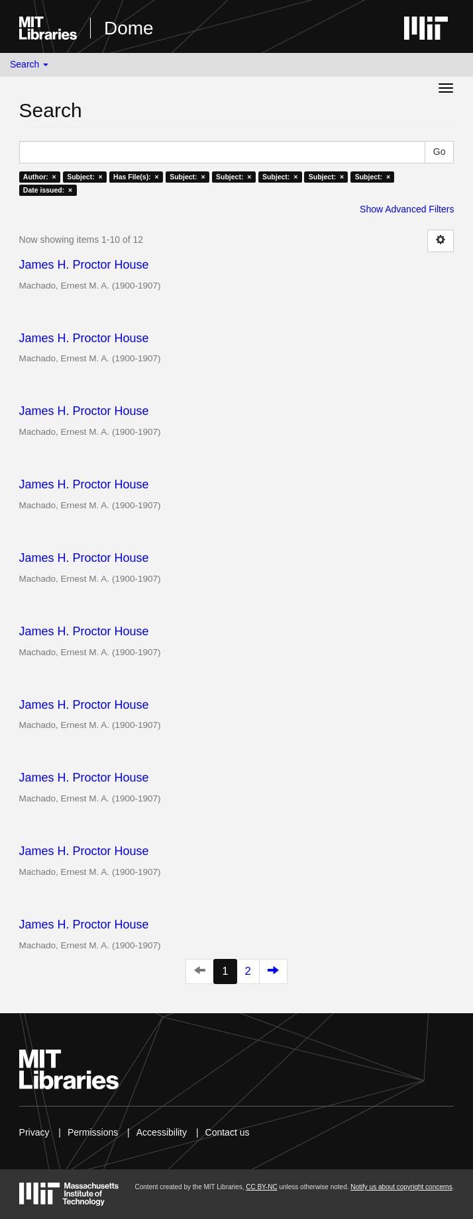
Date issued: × (47, 190)
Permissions (93, 1132)
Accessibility (161, 1132)
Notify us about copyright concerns (401, 1187)
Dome (129, 28)
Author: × (39, 177)
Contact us (227, 1132)
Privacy (34, 1132)
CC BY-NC (261, 1187)
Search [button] (29, 64)
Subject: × (84, 177)
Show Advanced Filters (407, 209)
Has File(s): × (136, 177)
